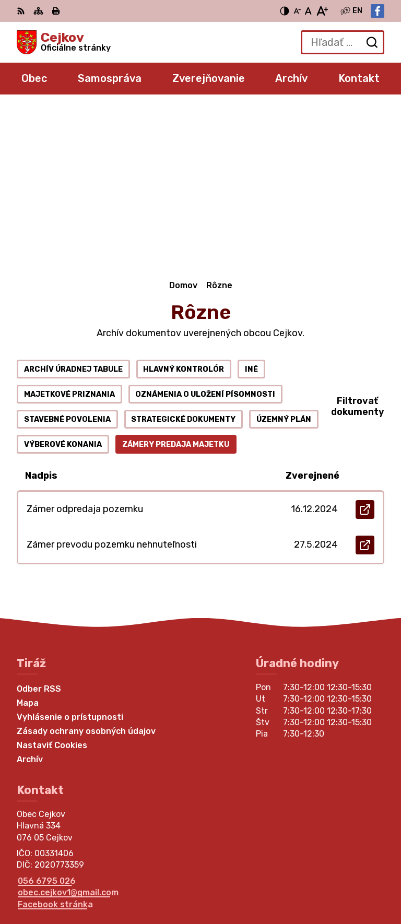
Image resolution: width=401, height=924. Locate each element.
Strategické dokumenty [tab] (183, 259)
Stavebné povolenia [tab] (67, 259)
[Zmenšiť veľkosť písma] (297, 11)
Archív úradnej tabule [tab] (73, 209)
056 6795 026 (47, 721)
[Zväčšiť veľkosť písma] (322, 11)
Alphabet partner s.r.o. (171, 868)
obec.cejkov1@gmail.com (68, 732)
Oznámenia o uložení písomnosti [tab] (205, 234)
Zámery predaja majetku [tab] (175, 284)
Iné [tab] (251, 209)
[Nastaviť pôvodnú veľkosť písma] (308, 11)
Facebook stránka (55, 744)
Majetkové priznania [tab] (69, 234)
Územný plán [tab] (283, 259)
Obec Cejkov (151, 882)
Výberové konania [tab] (63, 284)
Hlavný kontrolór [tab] (183, 209)
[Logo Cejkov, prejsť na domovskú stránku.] (64, 42)
